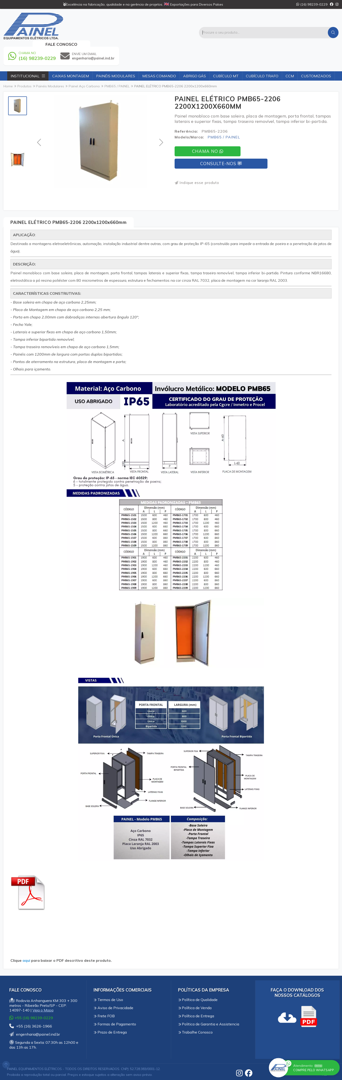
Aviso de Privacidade (113, 1007)
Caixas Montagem (70, 76)
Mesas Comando (159, 76)
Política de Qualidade (198, 999)
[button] (39, 142)
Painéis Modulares (115, 76)
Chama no (207, 151)
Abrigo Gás (194, 76)
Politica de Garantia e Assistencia (208, 1024)
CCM (290, 76)
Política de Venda (195, 1007)
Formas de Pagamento (115, 1024)
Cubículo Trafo (262, 76)
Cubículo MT (226, 76)
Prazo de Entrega (110, 1032)
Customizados (316, 76)
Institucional (28, 76)
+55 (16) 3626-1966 (30, 1026)
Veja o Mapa (43, 1010)
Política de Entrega (196, 1016)
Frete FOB (104, 1016)
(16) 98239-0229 (312, 4)
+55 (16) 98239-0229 (31, 1018)
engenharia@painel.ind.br (34, 1034)
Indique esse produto (197, 182)
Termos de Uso (108, 999)
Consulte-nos (221, 163)
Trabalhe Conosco (195, 1032)
